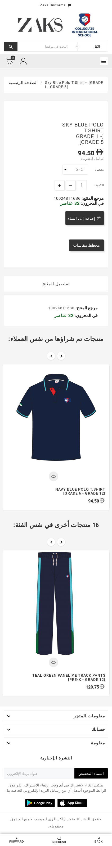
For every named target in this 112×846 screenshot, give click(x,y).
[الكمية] (82, 185)
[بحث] (43, 46)
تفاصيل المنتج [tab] (56, 283)
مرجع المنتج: (92, 198)
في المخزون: (92, 203)
